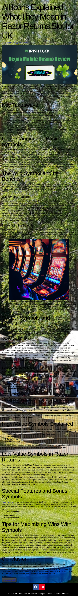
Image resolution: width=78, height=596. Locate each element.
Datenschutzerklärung (61, 594)
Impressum (47, 594)
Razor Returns (7, 502)
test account (22, 43)
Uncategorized (9, 580)
